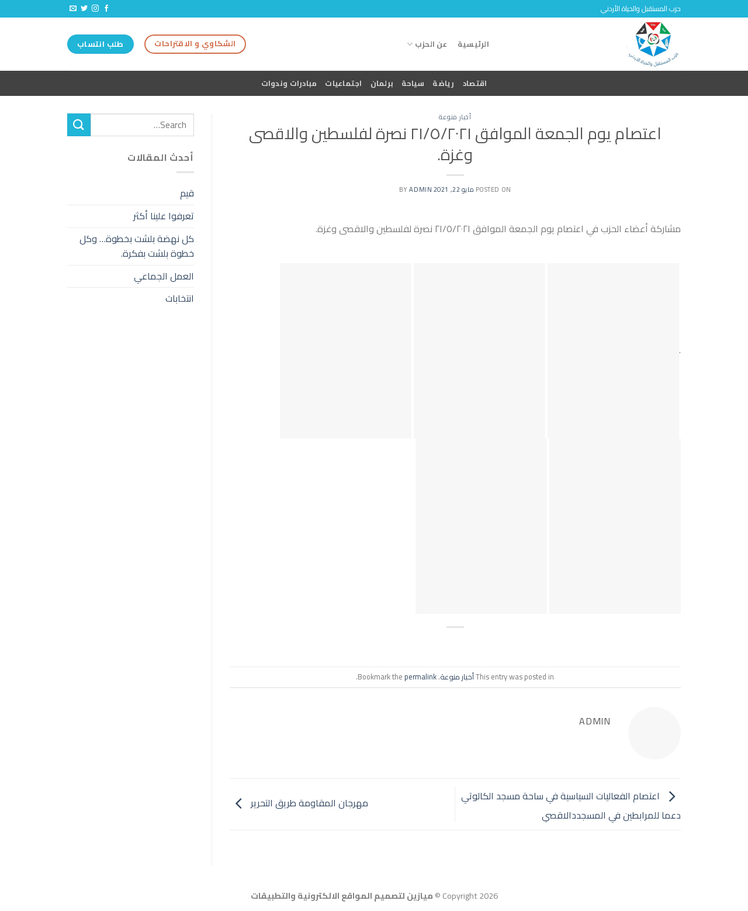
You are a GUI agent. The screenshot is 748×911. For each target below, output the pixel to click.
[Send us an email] (73, 9)
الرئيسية (473, 44)
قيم (187, 193)
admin (420, 189)
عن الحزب (427, 44)
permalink (420, 677)
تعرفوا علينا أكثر (163, 216)
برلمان (382, 83)
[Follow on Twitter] (84, 9)
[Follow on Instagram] (95, 9)
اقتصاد (475, 83)
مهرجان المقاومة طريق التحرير (299, 803)
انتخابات (179, 298)
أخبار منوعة (455, 117)
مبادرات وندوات (289, 83)
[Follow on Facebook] (106, 9)
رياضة (443, 83)
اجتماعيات (343, 83)
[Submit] (79, 124)
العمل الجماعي (164, 276)
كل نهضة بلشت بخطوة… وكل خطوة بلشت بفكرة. (136, 246)
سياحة (412, 83)
